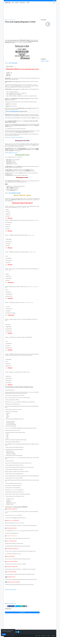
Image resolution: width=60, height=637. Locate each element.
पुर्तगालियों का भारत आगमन (13, 152)
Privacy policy (43, 635)
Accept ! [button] (4, 634)
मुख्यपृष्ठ (6, 19)
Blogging (42, 61)
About (39, 635)
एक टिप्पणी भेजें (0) (22, 612)
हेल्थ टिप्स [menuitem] (28, 2)
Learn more (9, 631)
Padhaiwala (7, 2)
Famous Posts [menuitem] (22, 2)
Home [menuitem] (13, 2)
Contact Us (48, 635)
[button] (52, 3)
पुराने (38, 614)
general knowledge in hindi (11, 19)
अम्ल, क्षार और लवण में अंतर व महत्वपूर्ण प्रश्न (16, 137)
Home (36, 635)
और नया (6, 614)
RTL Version (53, 635)
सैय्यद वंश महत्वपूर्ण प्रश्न (12, 589)
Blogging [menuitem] (16, 2)
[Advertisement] (30, 11)
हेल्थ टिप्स (47, 61)
